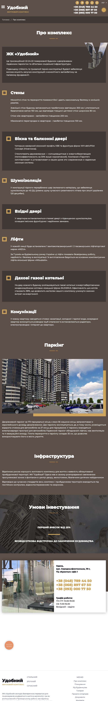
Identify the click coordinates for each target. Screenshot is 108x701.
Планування (80, 684)
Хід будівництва (80, 687)
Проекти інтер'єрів (80, 694)
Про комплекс (80, 681)
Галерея (80, 691)
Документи (80, 697)
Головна (5, 20)
